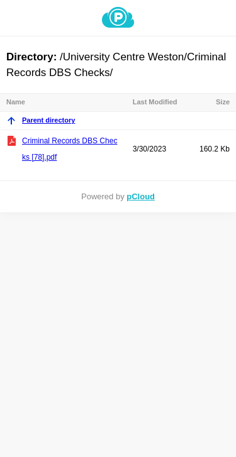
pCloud (140, 196)
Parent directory (40, 120)
